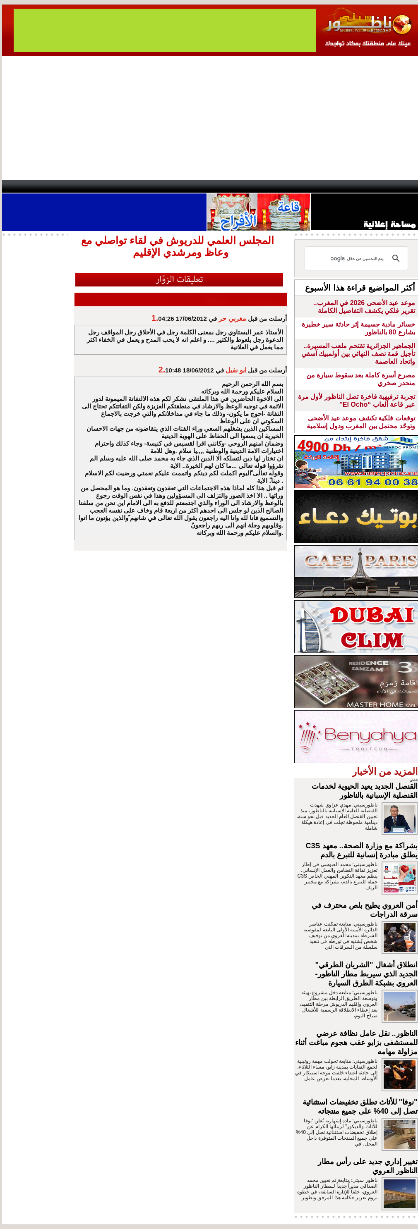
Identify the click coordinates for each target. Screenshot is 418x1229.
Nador (365, 186)
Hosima (293, 186)
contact (26, 186)
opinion (85, 186)
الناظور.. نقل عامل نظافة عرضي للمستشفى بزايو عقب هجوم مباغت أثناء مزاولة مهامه (356, 1042)
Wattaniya (226, 186)
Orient (258, 186)
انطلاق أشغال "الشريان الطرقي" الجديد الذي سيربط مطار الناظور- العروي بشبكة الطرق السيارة (366, 974)
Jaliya (194, 186)
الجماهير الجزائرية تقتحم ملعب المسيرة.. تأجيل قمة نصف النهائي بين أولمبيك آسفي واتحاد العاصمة (358, 353)
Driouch (331, 186)
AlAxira (59, 186)
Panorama (117, 186)
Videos (159, 186)
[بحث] (357, 258)
